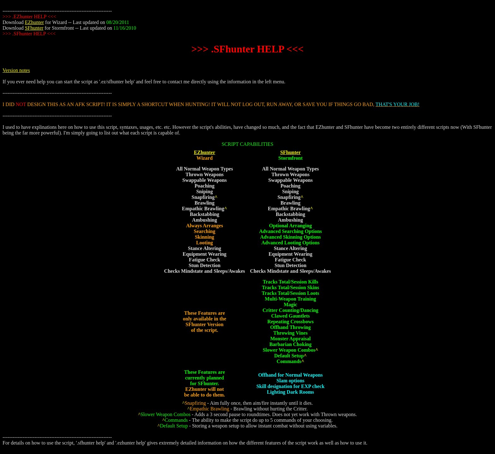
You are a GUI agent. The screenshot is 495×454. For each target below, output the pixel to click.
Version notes (16, 70)
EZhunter (34, 22)
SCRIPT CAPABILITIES (247, 144)
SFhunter (34, 28)
